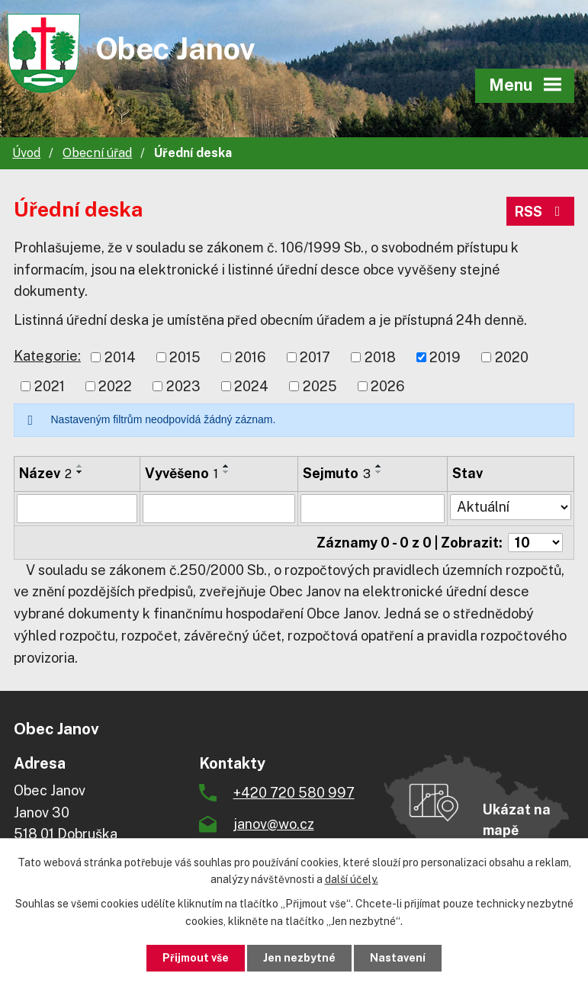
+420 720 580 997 (294, 793)
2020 (512, 357)
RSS (541, 212)
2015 (185, 357)
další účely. (351, 880)
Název (45, 473)
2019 (445, 357)
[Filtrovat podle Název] (77, 508)
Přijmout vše (195, 958)
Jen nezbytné (299, 958)
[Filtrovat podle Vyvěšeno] (219, 508)
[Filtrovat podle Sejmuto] (372, 508)
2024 (251, 386)
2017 (315, 357)
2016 (250, 357)
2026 (388, 386)
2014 (120, 357)
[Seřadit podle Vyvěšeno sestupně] (226, 472)
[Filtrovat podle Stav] (510, 507)
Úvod (26, 153)
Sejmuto (337, 473)
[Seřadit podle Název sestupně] (80, 472)
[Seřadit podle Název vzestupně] (80, 466)
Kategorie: (47, 356)
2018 (380, 357)
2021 (49, 386)
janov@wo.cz (273, 824)
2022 (115, 386)
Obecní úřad (97, 153)
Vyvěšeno (181, 473)
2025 (320, 386)
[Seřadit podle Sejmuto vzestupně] (379, 466)
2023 (183, 386)
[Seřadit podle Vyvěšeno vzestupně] (226, 466)
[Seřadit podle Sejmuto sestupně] (379, 472)
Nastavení (398, 958)
